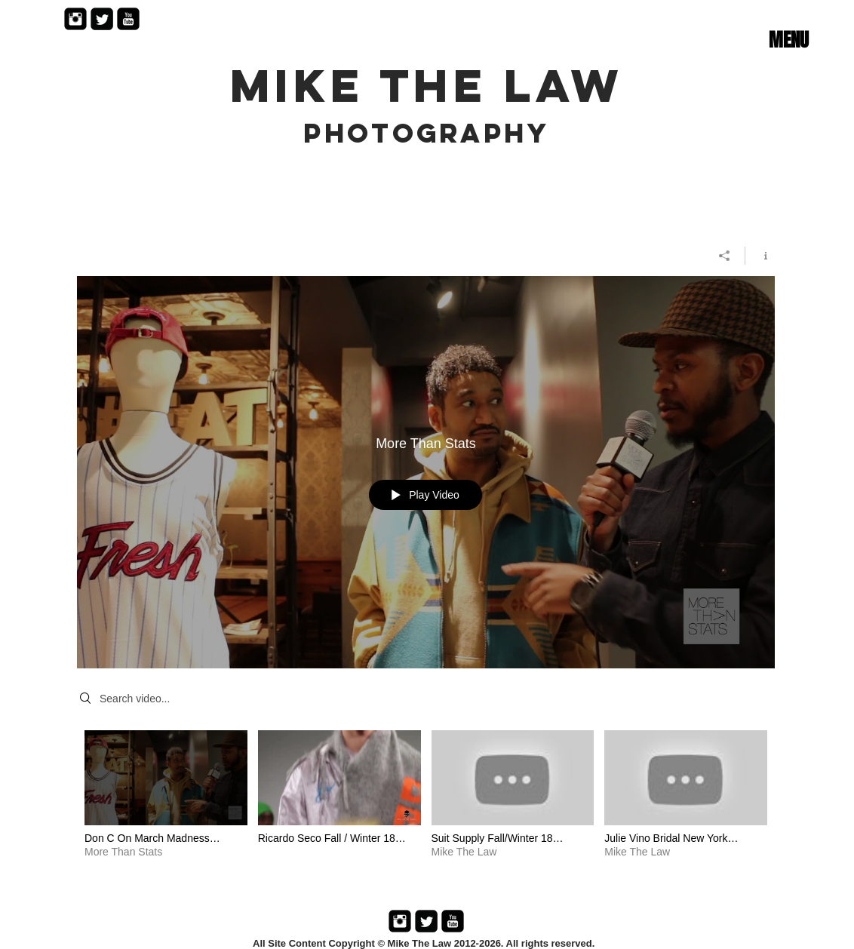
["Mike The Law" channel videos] (426, 805)
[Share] (724, 256)
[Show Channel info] (760, 256)
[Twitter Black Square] (102, 19)
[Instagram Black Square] (75, 19)
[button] (788, 40)
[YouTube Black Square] (128, 19)
